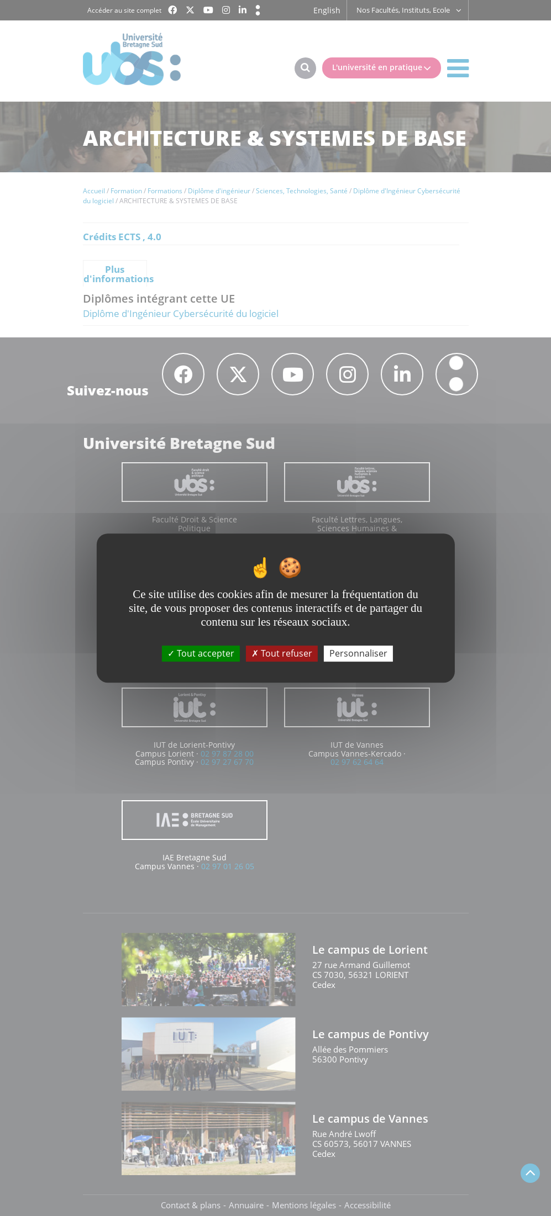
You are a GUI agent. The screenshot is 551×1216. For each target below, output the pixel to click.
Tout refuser (281, 653)
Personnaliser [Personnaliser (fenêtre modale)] (358, 653)
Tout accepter (200, 653)
